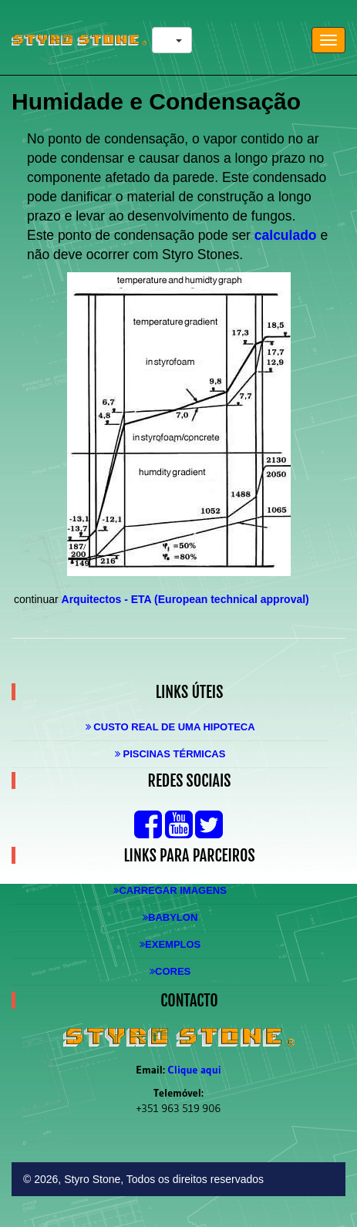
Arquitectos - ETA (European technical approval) (185, 599)
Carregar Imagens (169, 890)
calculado (285, 235)
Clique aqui (194, 1070)
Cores (170, 971)
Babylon (170, 917)
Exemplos (170, 944)
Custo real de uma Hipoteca (170, 727)
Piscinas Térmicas (170, 754)
